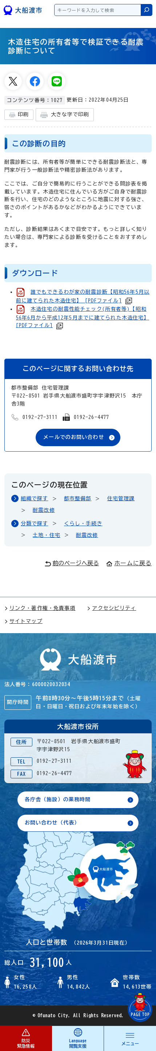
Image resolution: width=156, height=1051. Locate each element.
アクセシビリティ (111, 608)
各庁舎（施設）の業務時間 (58, 799)
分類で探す (34, 523)
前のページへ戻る (72, 563)
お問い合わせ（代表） (52, 822)
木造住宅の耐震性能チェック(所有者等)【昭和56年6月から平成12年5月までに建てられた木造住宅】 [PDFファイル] (82, 317)
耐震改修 (44, 510)
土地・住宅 (46, 535)
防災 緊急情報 (25, 1038)
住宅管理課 (121, 498)
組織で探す (34, 498)
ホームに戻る (129, 563)
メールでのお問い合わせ (73, 437)
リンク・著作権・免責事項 (39, 608)
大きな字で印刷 (64, 115)
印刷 (19, 115)
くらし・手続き (83, 523)
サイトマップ (23, 621)
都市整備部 (78, 498)
